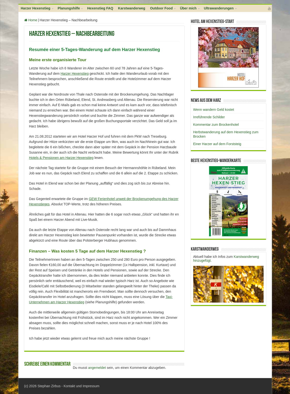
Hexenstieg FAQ (100, 8)
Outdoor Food (161, 8)
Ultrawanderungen (219, 8)
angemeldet (97, 368)
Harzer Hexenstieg (35, 8)
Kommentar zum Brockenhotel (216, 124)
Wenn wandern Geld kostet (213, 110)
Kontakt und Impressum (81, 386)
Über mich (188, 8)
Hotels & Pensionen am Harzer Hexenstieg (61, 158)
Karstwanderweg (131, 8)
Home (30, 20)
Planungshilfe (69, 8)
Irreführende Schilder (209, 117)
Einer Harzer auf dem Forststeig (217, 144)
